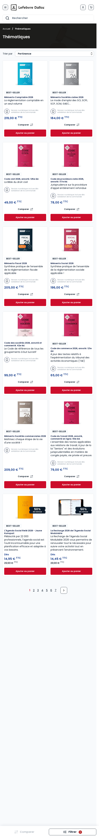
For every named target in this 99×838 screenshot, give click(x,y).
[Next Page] (63, 590)
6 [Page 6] (51, 590)
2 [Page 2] (34, 590)
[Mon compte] (83, 7)
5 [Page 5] (47, 590)
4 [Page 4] (42, 590)
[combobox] (48, 18)
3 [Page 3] (38, 590)
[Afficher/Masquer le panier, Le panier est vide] (91, 7)
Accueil (6, 28)
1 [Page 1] (29, 590)
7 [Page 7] (55, 590)
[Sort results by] (54, 53)
